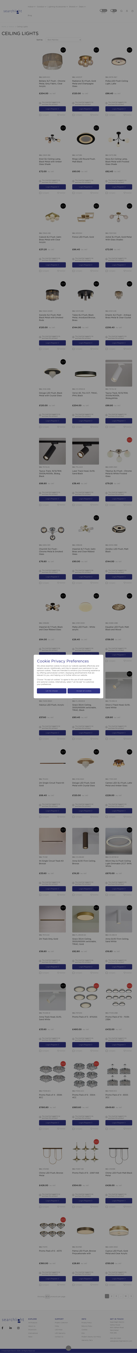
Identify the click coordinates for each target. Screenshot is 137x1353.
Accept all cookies (83, 691)
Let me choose (52, 691)
